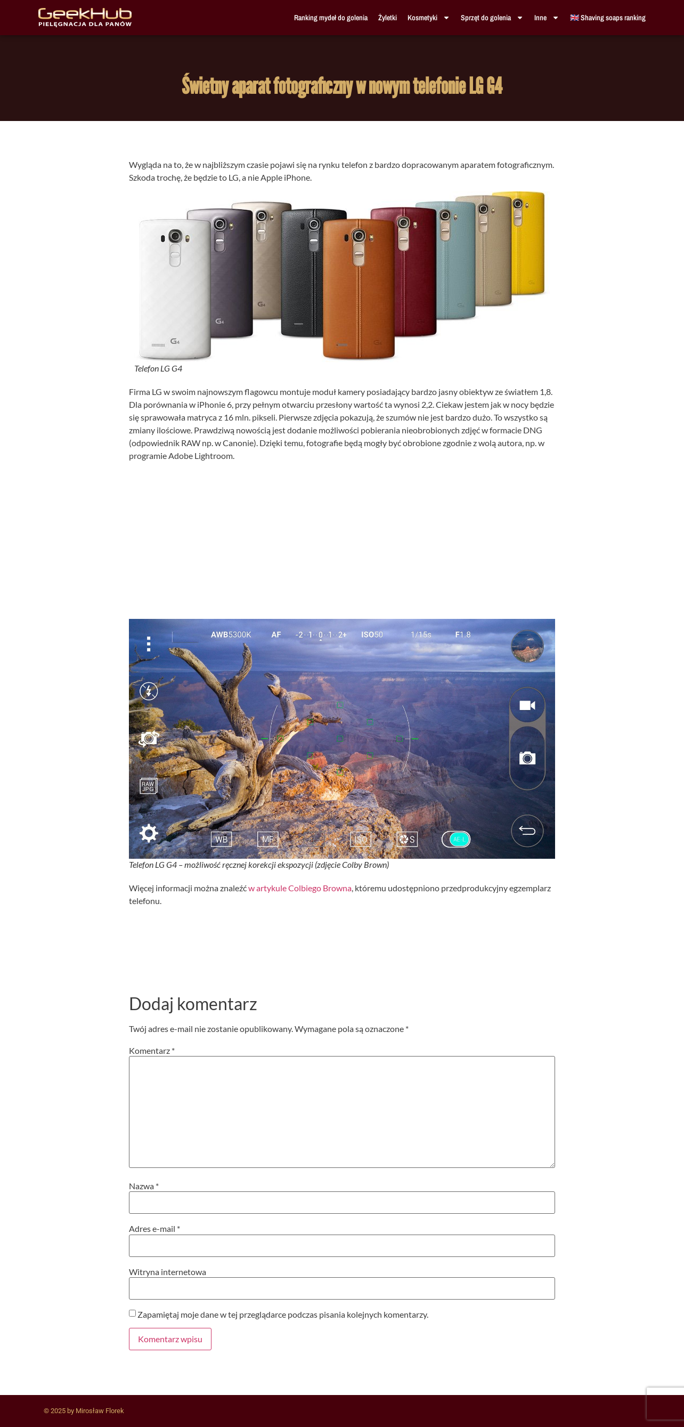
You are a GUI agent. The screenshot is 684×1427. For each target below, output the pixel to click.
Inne (546, 17)
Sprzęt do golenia (492, 17)
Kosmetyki (429, 17)
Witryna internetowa (167, 1272)
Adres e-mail (154, 1228)
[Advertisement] (342, 544)
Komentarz (152, 1050)
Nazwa (144, 1186)
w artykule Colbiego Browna (300, 888)
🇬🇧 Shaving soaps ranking (608, 17)
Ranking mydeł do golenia (331, 17)
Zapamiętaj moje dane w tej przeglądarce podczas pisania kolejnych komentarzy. (282, 1314)
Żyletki (387, 17)
